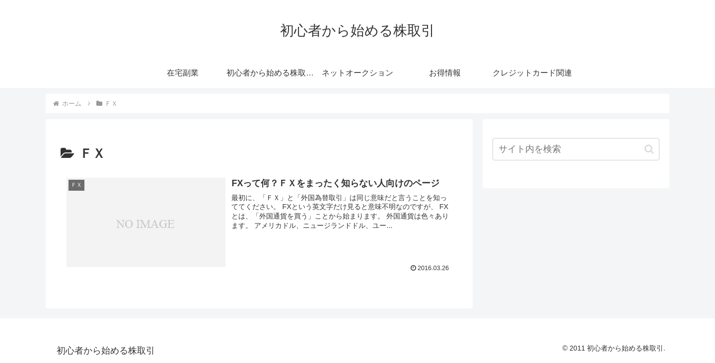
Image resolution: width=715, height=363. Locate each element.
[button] (649, 149)
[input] (576, 149)
